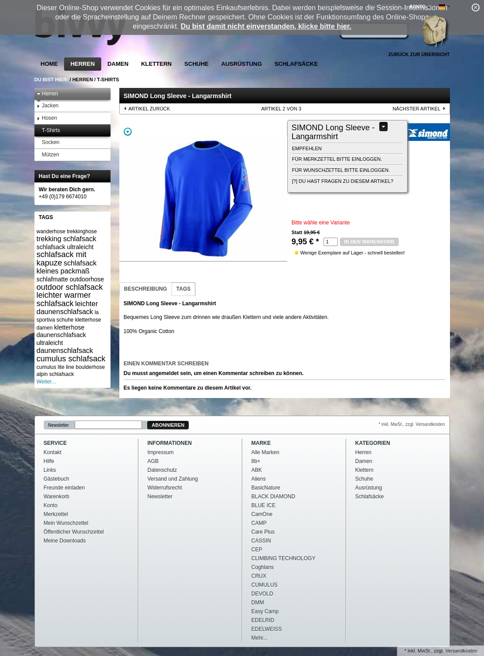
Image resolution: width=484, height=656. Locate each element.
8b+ (256, 461)
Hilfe (49, 461)
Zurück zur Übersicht (419, 54)
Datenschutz (162, 470)
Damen (118, 64)
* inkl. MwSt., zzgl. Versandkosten (411, 424)
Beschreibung (145, 289)
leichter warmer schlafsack (64, 299)
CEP (257, 549)
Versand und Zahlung (173, 479)
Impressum (161, 452)
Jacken (48, 105)
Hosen (47, 118)
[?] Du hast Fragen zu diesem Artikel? (342, 181)
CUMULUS (265, 585)
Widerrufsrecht (165, 488)
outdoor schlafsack (70, 287)
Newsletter (58, 425)
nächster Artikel (417, 108)
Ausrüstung (241, 64)
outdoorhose (86, 279)
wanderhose (51, 231)
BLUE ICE (264, 505)
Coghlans (263, 567)
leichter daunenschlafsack (67, 307)
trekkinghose (82, 231)
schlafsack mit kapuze (62, 258)
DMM (258, 602)
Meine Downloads (65, 541)
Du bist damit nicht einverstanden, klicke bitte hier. (266, 26)
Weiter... (46, 382)
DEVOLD (262, 594)
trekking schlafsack (66, 239)
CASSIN (261, 541)
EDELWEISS (267, 629)
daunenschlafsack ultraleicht (61, 338)
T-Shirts (108, 79)
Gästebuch (56, 479)
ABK (257, 470)
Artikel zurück (149, 108)
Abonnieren (168, 425)
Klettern (156, 64)
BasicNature (266, 488)
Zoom (128, 132)
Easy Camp (265, 611)
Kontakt (53, 452)
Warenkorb (56, 496)
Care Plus (263, 532)
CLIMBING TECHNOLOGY (284, 558)
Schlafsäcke (296, 64)
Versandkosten (461, 650)
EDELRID (263, 620)
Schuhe (196, 64)
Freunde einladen (64, 488)
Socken (48, 142)
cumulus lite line (55, 367)
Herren (82, 64)
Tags (183, 289)
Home (49, 64)
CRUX (259, 576)
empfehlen (307, 148)
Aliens (259, 479)
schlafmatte (53, 279)
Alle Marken (265, 452)
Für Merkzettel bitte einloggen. (337, 159)
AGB (153, 461)
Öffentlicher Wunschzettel (74, 532)
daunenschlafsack (65, 350)
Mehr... (260, 638)
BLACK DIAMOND (273, 496)
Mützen (48, 155)
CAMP (259, 523)
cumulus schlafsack (71, 358)
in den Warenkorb (369, 241)
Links (50, 470)
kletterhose (69, 327)
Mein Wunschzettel (66, 523)
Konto (50, 505)
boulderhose (90, 367)
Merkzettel (56, 514)
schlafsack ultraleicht (65, 246)
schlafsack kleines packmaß (67, 267)
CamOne (262, 514)
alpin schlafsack (55, 374)
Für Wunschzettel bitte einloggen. (341, 170)
